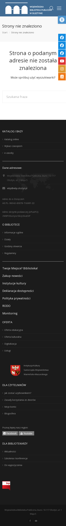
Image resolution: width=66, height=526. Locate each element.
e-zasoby (9, 152)
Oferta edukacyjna (13, 329)
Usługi (7, 350)
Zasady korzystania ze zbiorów (20, 399)
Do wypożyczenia (13, 465)
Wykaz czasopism (13, 146)
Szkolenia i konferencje (16, 458)
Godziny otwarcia (13, 246)
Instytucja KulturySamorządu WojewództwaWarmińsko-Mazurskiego (36, 370)
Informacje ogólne (13, 232)
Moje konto (10, 406)
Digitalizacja (10, 343)
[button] (62, 20)
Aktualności (10, 451)
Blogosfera (10, 413)
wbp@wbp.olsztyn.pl (17, 188)
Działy (7, 239)
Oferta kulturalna (12, 336)
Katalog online (11, 139)
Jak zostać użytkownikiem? (17, 392)
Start (4, 32)
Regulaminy (10, 253)
